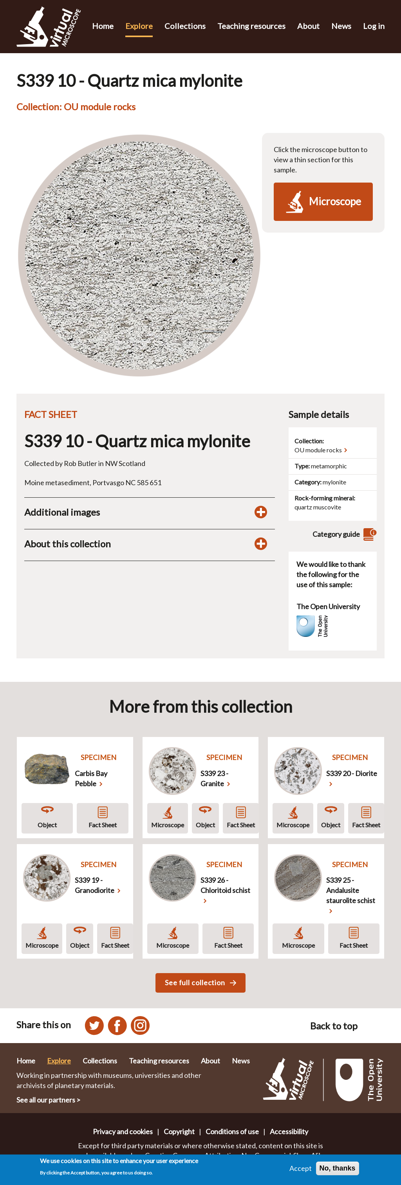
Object (47, 824)
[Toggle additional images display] (261, 512)
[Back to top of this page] (375, 1025)
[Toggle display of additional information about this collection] (261, 543)
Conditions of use (232, 1131)
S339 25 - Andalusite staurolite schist (350, 890)
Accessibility (289, 1131)
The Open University (328, 606)
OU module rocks (318, 450)
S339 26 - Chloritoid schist (225, 885)
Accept (300, 1168)
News (341, 25)
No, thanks (338, 1168)
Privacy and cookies (123, 1131)
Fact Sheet (103, 824)
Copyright (179, 1131)
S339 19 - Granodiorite (94, 885)
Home (103, 25)
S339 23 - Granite (214, 778)
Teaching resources (251, 25)
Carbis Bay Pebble (91, 778)
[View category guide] (369, 534)
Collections (185, 25)
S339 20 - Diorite (351, 773)
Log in (374, 25)
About (308, 25)
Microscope (167, 824)
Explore (139, 25)
